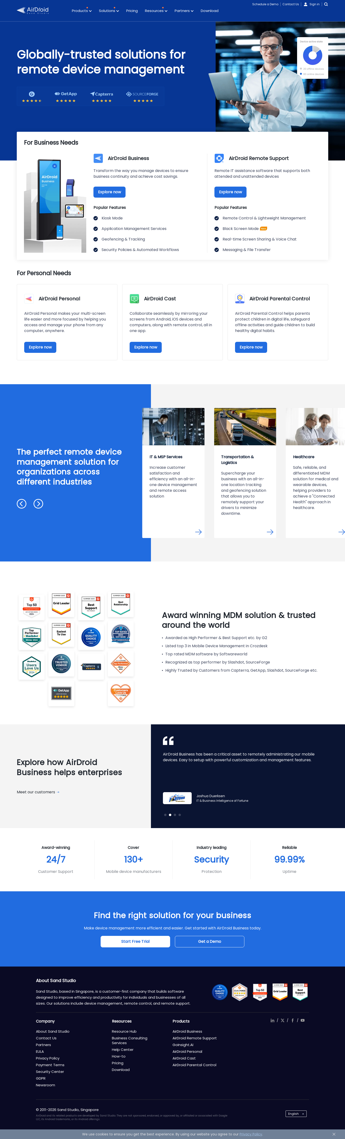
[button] (21, 504)
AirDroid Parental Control (194, 1064)
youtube (303, 1020)
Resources (156, 11)
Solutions (109, 11)
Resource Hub (124, 1031)
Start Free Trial (135, 941)
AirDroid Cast (184, 1058)
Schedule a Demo (265, 4)
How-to (119, 1056)
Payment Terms (50, 1064)
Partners (184, 11)
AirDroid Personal (187, 1051)
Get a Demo (209, 941)
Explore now (109, 192)
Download (209, 10)
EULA (40, 1051)
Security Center (50, 1071)
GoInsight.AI (182, 1044)
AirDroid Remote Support (194, 1038)
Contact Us (290, 4)
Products (82, 11)
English (293, 1114)
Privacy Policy (47, 1058)
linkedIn (272, 1020)
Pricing (132, 10)
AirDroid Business (187, 1031)
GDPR (41, 1078)
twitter (282, 1020)
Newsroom (45, 1084)
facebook (292, 1020)
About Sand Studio (52, 1031)
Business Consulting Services (129, 1040)
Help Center (122, 1049)
